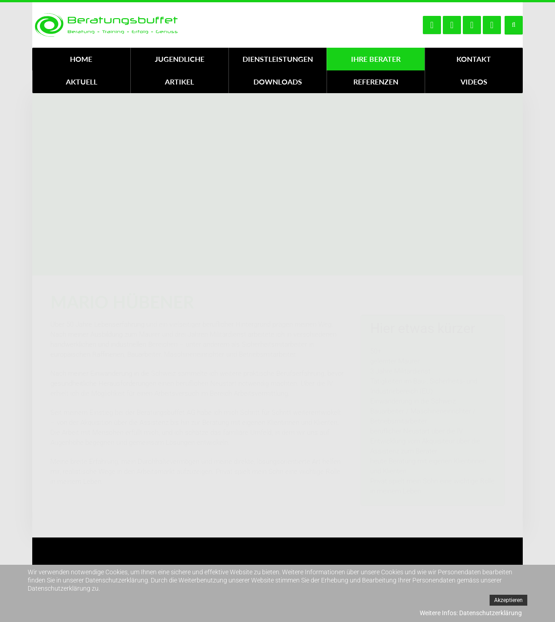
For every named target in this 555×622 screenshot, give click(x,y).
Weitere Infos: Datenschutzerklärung (471, 613)
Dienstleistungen (278, 59)
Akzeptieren (508, 600)
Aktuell (81, 81)
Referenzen (375, 81)
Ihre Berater (376, 59)
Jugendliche (179, 59)
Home (81, 59)
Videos (474, 81)
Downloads (277, 81)
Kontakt (473, 59)
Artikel (179, 81)
